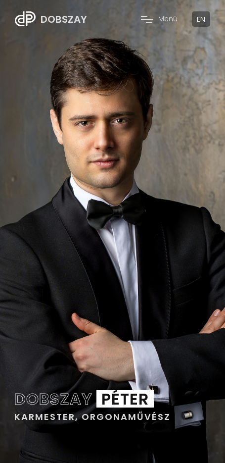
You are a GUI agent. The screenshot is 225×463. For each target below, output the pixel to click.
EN (201, 19)
